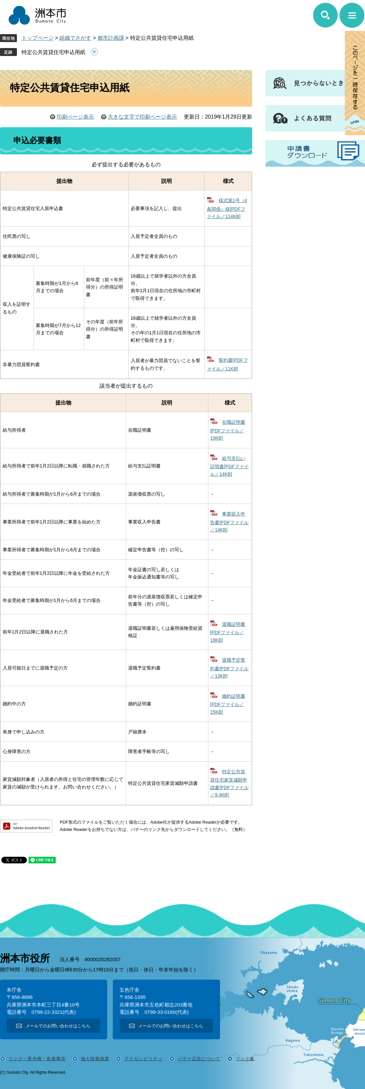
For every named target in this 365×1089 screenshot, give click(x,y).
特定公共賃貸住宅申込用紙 (53, 52)
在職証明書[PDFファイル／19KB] (227, 430)
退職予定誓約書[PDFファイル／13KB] (229, 668)
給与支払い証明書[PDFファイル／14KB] (229, 466)
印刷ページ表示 (75, 117)
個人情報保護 (95, 1058)
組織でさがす (75, 38)
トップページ (37, 38)
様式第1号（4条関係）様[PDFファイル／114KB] (227, 208)
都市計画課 (111, 38)
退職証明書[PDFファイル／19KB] (227, 632)
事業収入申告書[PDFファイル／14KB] (229, 521)
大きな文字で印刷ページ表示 (142, 117)
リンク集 (245, 1058)
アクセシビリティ (143, 1058)
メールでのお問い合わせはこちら (58, 1025)
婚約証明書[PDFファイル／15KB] (227, 704)
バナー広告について (199, 1058)
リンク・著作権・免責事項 (37, 1058)
